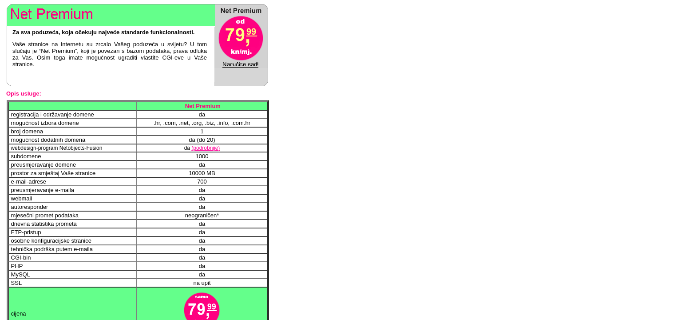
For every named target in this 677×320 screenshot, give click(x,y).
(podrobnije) (205, 148)
